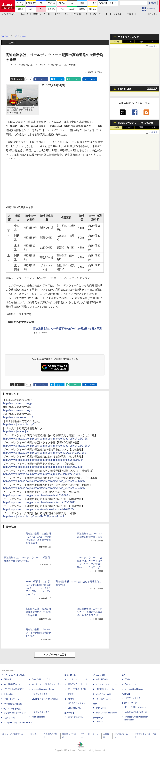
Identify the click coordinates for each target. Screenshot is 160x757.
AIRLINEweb (102, 679)
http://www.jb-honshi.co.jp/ (18, 424)
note (75, 79)
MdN (95, 704)
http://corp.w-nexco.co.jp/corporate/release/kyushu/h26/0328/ (38, 509)
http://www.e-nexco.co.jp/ (17, 403)
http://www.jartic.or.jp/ (15, 431)
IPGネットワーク (129, 703)
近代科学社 (69, 713)
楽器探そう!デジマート (78, 684)
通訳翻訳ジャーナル (105, 689)
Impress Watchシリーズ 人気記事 (135, 123)
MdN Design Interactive (106, 713)
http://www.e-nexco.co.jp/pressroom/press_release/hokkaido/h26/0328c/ (45, 452)
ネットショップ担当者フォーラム (46, 684)
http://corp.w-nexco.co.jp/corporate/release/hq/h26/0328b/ (36, 495)
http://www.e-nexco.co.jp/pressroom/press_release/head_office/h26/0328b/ (46, 445)
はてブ (59, 79)
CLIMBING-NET (75, 708)
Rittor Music (70, 675)
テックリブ (98, 718)
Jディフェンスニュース (106, 684)
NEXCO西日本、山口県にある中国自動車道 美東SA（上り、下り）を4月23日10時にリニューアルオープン (38, 588)
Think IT (7, 679)
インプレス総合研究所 (14, 689)
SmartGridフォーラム (41, 679)
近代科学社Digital (75, 717)
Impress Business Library (43, 689)
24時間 (128, 41)
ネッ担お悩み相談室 (13, 704)
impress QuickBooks (134, 689)
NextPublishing (38, 717)
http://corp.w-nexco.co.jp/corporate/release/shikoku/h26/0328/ (39, 502)
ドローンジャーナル (13, 699)
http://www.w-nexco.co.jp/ (18, 417)
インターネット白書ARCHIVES (18, 722)
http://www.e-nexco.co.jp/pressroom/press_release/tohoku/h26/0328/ (43, 459)
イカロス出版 (99, 675)
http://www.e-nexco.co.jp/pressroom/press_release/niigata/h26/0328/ (43, 466)
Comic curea (130, 684)
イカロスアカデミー (105, 699)
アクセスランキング (128, 37)
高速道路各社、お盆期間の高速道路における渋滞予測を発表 (38, 612)
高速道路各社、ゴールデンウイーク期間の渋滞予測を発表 (38, 632)
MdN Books (101, 708)
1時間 (116, 41)
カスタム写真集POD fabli (136, 712)
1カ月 (153, 41)
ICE (123, 675)
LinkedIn (92, 79)
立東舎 (71, 694)
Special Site (124, 88)
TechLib (99, 722)
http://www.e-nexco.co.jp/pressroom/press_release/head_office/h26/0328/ (45, 438)
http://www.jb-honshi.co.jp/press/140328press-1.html (33, 516)
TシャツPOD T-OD (77, 689)
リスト (29, 79)
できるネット (10, 718)
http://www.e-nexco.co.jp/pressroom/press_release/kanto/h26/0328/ (42, 474)
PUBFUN (126, 694)
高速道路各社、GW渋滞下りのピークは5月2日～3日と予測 (67, 328)
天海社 (128, 679)
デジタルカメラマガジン (15, 713)
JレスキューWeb (103, 694)
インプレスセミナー (40, 694)
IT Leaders (8, 694)
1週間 (140, 41)
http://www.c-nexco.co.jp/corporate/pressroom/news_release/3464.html (44, 488)
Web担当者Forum (12, 684)
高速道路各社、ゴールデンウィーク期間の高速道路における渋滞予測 (89, 612)
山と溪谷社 (69, 699)
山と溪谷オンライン (76, 703)
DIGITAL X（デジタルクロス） (45, 699)
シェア (43, 79)
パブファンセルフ (133, 698)
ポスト (19, 79)
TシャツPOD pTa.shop (135, 707)
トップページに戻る (54, 654)
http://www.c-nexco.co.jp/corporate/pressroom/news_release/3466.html (44, 481)
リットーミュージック (77, 679)
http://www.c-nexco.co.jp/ (17, 410)
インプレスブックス (40, 712)
